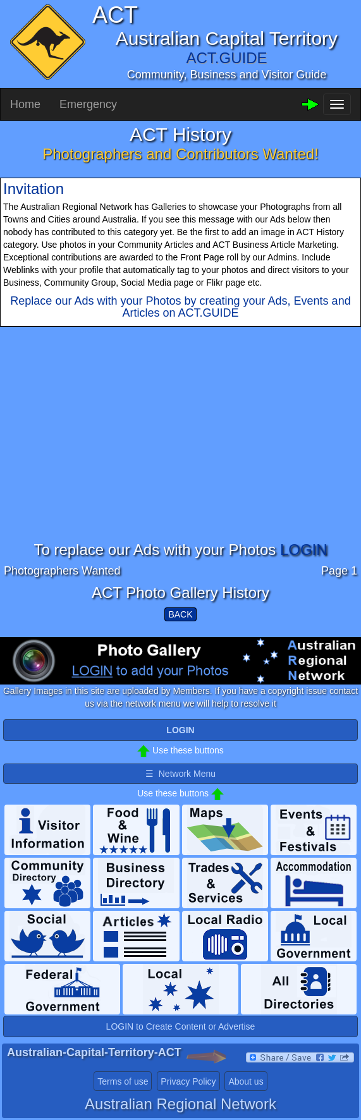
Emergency (88, 104)
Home (25, 104)
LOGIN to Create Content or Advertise (180, 1026)
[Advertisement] (180, 453)
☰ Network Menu (180, 774)
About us (245, 1081)
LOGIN (303, 549)
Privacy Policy (188, 1081)
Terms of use (122, 1081)
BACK (180, 614)
